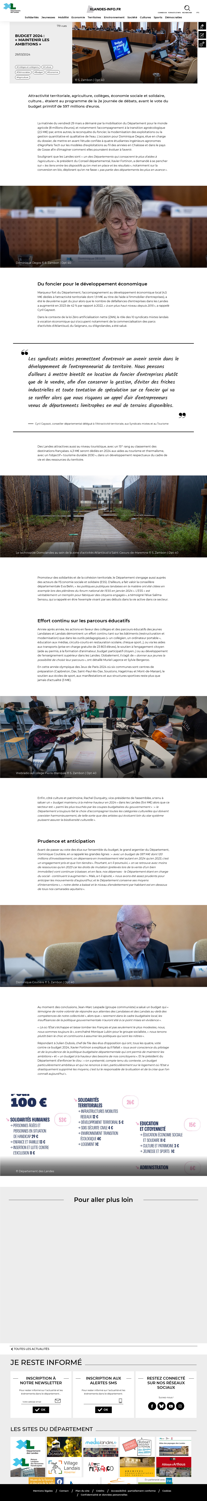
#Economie (52, 72)
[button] (202, 26)
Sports (158, 17)
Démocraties (173, 17)
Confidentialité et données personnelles (104, 1494)
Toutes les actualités (31, 1348)
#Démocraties (23, 72)
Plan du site (81, 1490)
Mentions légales (40, 1490)
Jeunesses (48, 17)
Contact (62, 1490)
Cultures (145, 17)
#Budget (38, 72)
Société (132, 17)
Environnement (114, 17)
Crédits (99, 1490)
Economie (78, 17)
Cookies (170, 1490)
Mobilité (63, 17)
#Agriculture (22, 77)
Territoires (94, 17)
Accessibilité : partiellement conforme (134, 1490)
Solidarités (32, 17)
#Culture (47, 67)
